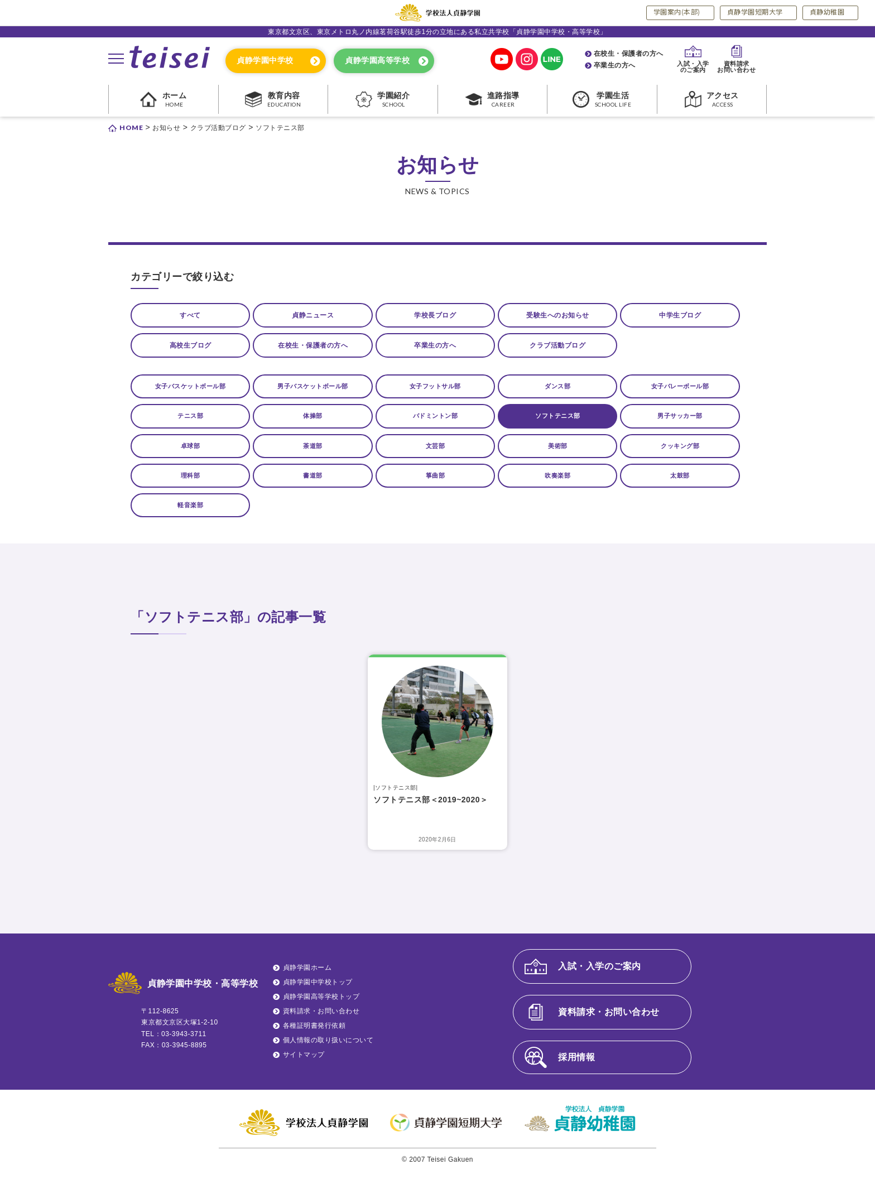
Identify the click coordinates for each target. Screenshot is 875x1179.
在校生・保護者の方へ (629, 53)
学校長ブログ (435, 315)
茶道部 (313, 452)
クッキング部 (680, 452)
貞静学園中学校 (265, 60)
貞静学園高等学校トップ (321, 1004)
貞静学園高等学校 (377, 60)
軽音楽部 (190, 512)
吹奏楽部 (557, 482)
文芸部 (435, 452)
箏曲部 (435, 482)
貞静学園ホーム (307, 975)
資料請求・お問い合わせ (321, 1019)
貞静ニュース (313, 315)
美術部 (558, 452)
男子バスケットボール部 (313, 391)
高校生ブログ (190, 348)
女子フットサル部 (435, 391)
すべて (190, 315)
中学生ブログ (680, 315)
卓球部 (190, 452)
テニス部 (190, 421)
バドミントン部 (435, 421)
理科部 (190, 482)
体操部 (313, 421)
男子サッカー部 (680, 421)
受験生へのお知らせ (557, 315)
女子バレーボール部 (679, 391)
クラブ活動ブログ (557, 348)
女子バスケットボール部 (190, 391)
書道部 (313, 482)
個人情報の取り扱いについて (328, 1048)
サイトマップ (304, 1062)
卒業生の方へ (615, 65)
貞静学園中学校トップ (318, 990)
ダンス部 (557, 391)
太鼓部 (680, 482)
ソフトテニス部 (558, 421)
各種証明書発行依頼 (314, 1033)
